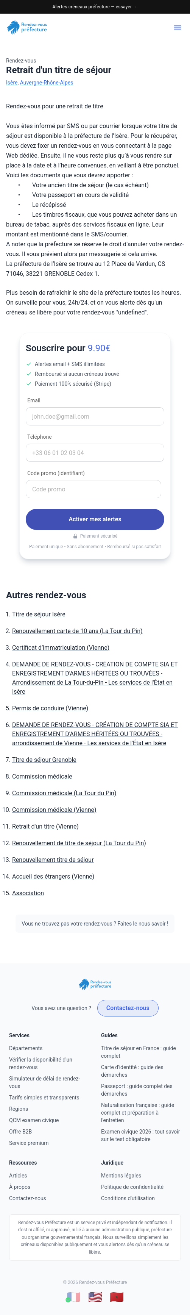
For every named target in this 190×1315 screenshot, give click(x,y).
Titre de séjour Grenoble (44, 759)
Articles (18, 1176)
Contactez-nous (128, 1008)
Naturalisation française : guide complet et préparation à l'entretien (137, 1112)
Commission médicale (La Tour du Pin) (64, 793)
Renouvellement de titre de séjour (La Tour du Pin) (79, 843)
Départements (25, 1048)
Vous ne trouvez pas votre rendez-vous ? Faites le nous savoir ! (95, 924)
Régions (18, 1109)
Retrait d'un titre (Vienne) (45, 826)
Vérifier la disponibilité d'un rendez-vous (40, 1063)
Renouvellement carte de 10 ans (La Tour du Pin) (77, 631)
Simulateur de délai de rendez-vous (44, 1082)
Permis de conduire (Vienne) (50, 708)
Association (28, 893)
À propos (19, 1187)
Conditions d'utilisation (128, 1198)
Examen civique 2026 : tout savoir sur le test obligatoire (140, 1135)
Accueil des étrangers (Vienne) (53, 876)
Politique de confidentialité (132, 1187)
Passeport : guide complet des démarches (137, 1090)
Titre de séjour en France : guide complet (138, 1052)
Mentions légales (121, 1176)
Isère (12, 83)
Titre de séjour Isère (38, 614)
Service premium (29, 1143)
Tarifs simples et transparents (44, 1098)
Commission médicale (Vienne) (54, 809)
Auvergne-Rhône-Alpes (46, 83)
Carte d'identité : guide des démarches (132, 1071)
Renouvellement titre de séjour (53, 859)
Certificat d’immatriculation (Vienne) (60, 647)
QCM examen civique (34, 1120)
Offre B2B (20, 1132)
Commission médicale (42, 776)
